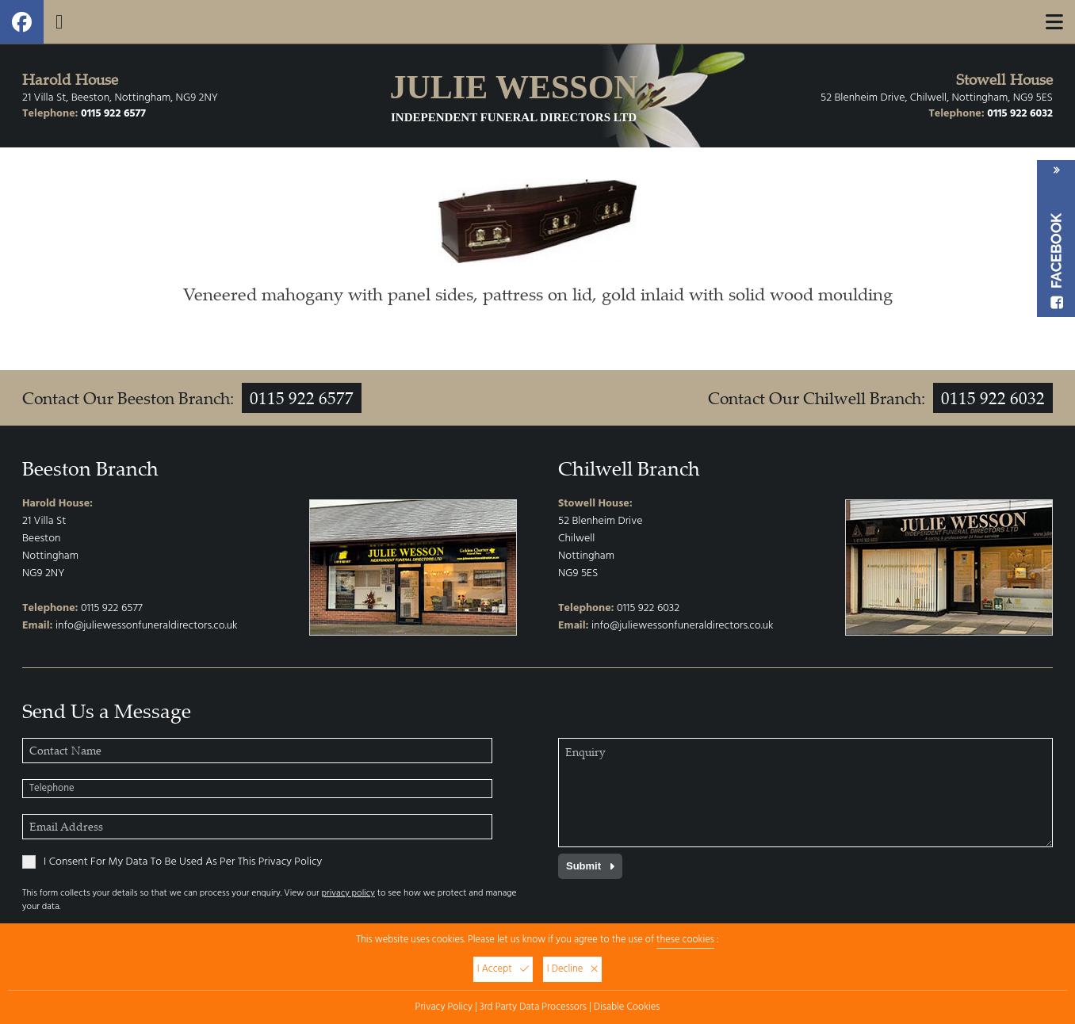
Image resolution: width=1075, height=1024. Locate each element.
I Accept (503, 969)
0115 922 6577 (113, 114)
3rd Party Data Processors (533, 1007)
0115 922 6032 (1020, 114)
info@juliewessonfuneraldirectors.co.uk (146, 626)
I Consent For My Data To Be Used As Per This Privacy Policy (172, 862)
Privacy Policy (443, 1007)
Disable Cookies (627, 1007)
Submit (590, 866)
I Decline (572, 969)
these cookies (685, 940)
